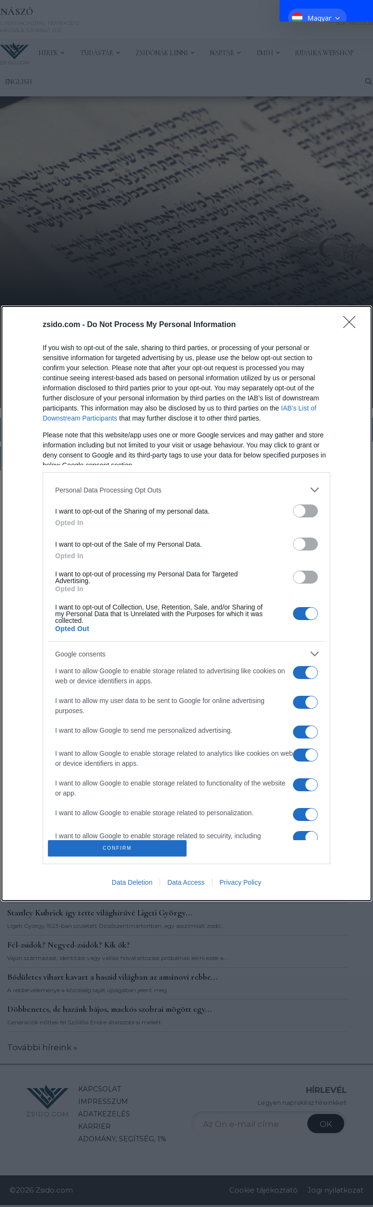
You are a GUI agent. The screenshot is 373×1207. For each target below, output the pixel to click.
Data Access (186, 882)
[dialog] (186, 603)
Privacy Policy (240, 882)
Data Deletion (132, 882)
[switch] (305, 510)
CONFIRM (117, 848)
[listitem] (186, 490)
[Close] (352, 325)
